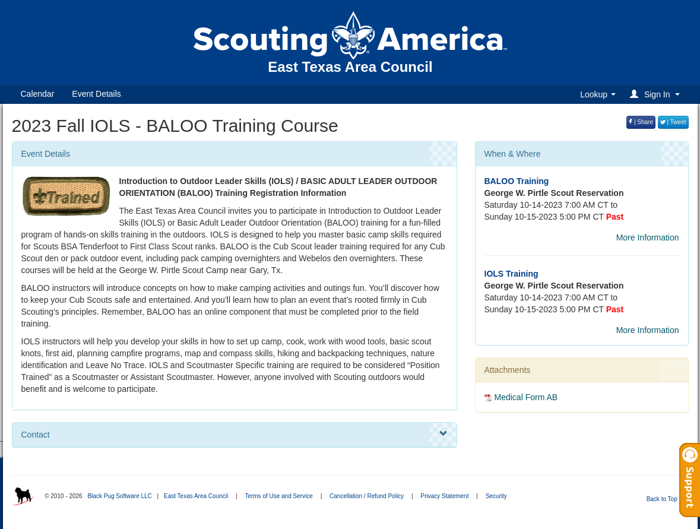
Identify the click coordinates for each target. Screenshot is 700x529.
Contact (234, 434)
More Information (647, 237)
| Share (641, 122)
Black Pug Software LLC (119, 496)
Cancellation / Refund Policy (367, 496)
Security (496, 496)
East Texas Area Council (196, 496)
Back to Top (666, 499)
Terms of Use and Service (279, 496)
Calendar (38, 94)
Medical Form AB (526, 397)
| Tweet (673, 122)
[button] (656, 94)
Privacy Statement (444, 496)
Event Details (96, 94)
